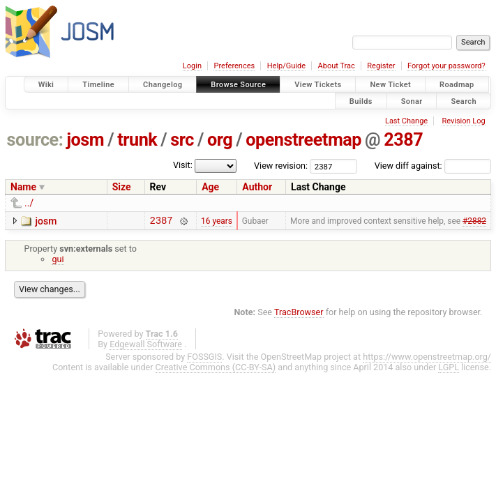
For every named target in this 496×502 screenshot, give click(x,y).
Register (381, 65)
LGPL (448, 369)
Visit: (183, 165)
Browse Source (238, 84)
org (219, 140)
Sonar (412, 100)
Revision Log (463, 121)
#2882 (474, 222)
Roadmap (456, 84)
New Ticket (390, 84)
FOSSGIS (204, 358)
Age (210, 186)
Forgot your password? (446, 65)
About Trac (336, 65)
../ (28, 202)
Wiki (46, 84)
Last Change (406, 121)
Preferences (234, 65)
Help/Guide (286, 65)
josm (85, 140)
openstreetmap (303, 140)
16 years (216, 222)
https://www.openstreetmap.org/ (427, 358)
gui (57, 261)
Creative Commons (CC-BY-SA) (216, 369)
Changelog (162, 84)
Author (257, 186)
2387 (403, 140)
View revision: (281, 165)
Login (192, 65)
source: (35, 140)
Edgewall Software (146, 346)
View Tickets (317, 84)
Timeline (98, 84)
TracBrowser (299, 314)
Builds (361, 100)
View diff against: (433, 165)
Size (121, 186)
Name (23, 186)
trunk (137, 140)
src (182, 140)
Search (463, 100)
